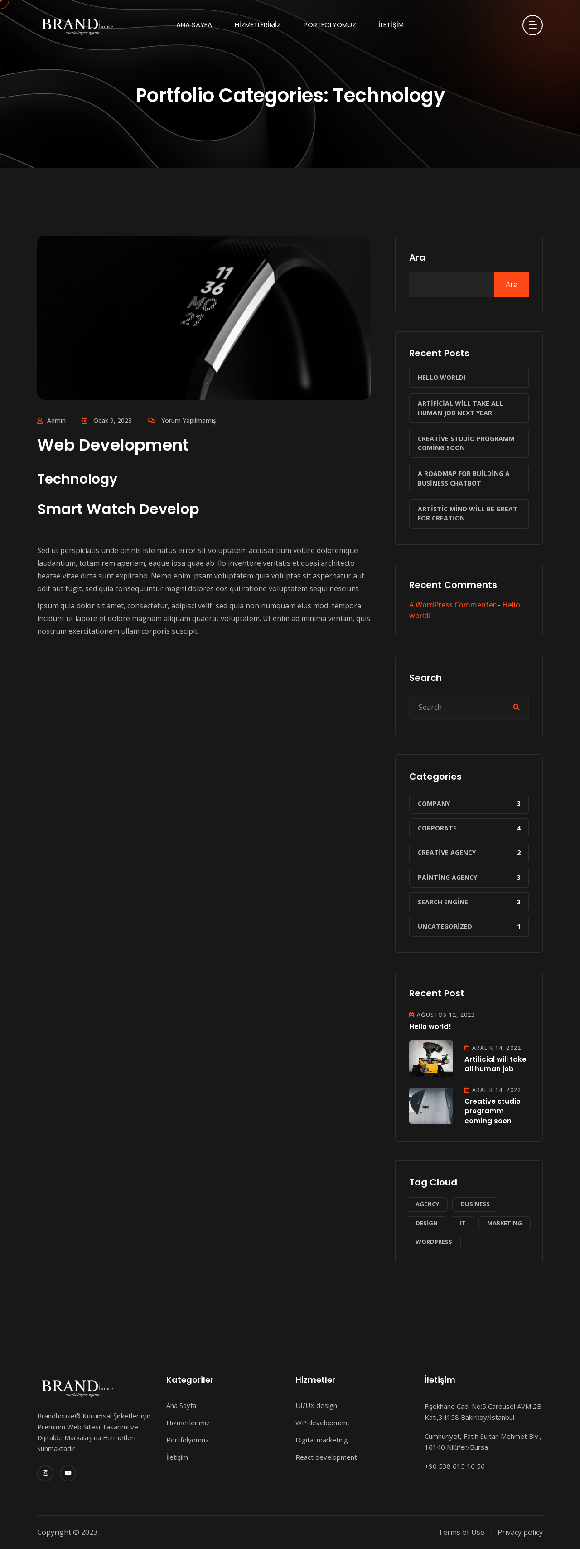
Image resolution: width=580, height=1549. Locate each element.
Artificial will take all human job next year (460, 408)
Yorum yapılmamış (188, 420)
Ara (417, 257)
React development (326, 1457)
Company (434, 803)
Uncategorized (445, 926)
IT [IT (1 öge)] (462, 1223)
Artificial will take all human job (495, 1063)
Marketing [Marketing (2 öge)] (504, 1223)
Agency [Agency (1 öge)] (427, 1204)
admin (56, 420)
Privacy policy (520, 1532)
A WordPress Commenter (452, 605)
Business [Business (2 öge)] (475, 1204)
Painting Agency (447, 877)
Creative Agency (447, 852)
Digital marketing (321, 1439)
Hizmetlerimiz (258, 24)
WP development (322, 1422)
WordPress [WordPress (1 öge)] (434, 1242)
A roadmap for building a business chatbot (464, 478)
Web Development (113, 444)
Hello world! (441, 377)
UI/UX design (316, 1405)
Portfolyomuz (330, 24)
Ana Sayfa (194, 24)
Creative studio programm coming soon (466, 443)
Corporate (437, 828)
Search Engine (443, 902)
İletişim (391, 24)
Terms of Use (461, 1532)
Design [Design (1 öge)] (427, 1223)
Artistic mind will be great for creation (467, 513)
